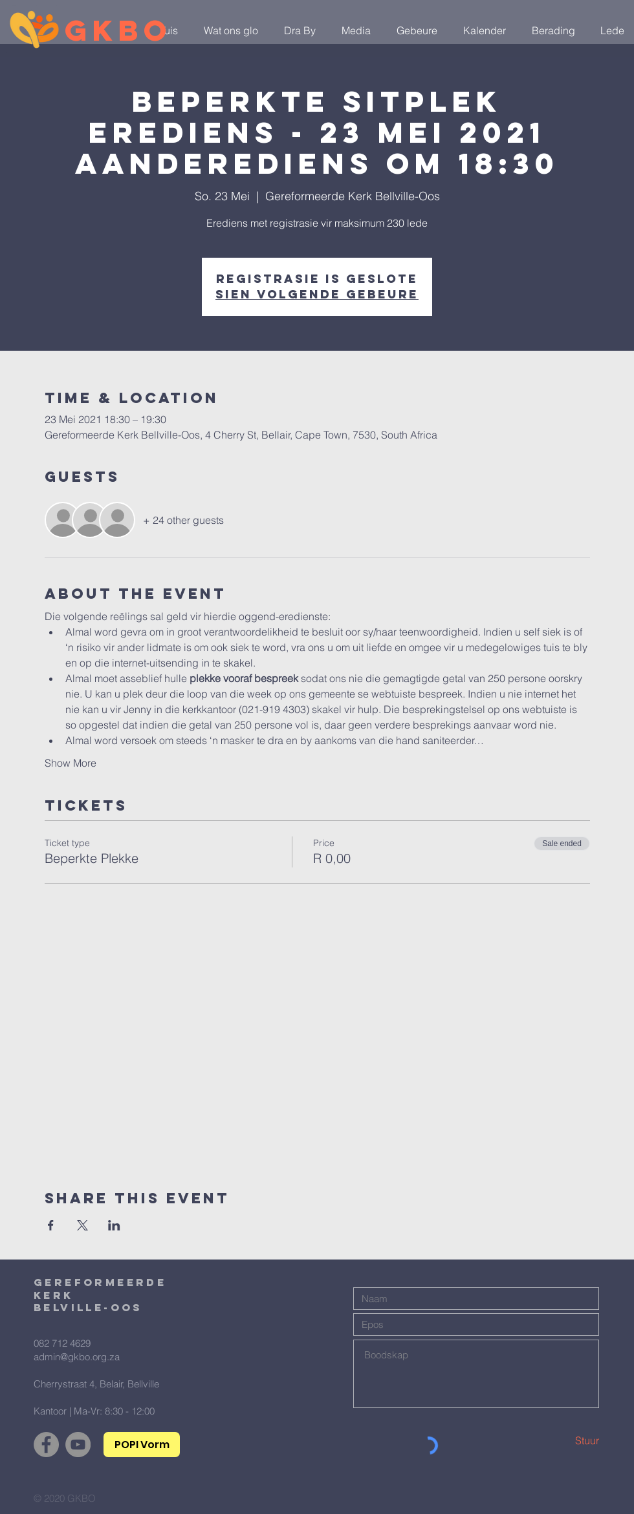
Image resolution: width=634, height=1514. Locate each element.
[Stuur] (553, 1440)
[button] (228, 30)
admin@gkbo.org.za (77, 1357)
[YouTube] (78, 1444)
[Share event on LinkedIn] (114, 1225)
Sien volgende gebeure (317, 294)
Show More (70, 762)
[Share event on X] (82, 1225)
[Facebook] (46, 1444)
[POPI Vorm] (142, 1444)
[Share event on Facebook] (51, 1225)
